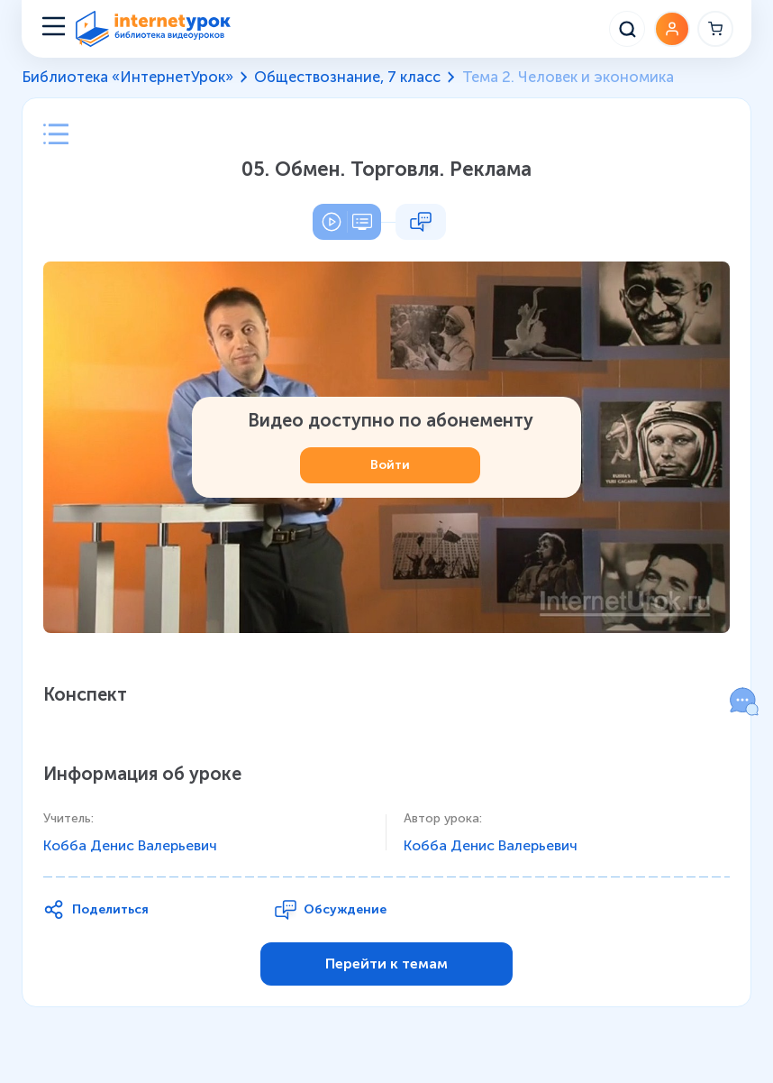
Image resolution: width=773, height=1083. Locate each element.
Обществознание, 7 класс (347, 77)
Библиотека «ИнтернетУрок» (127, 77)
